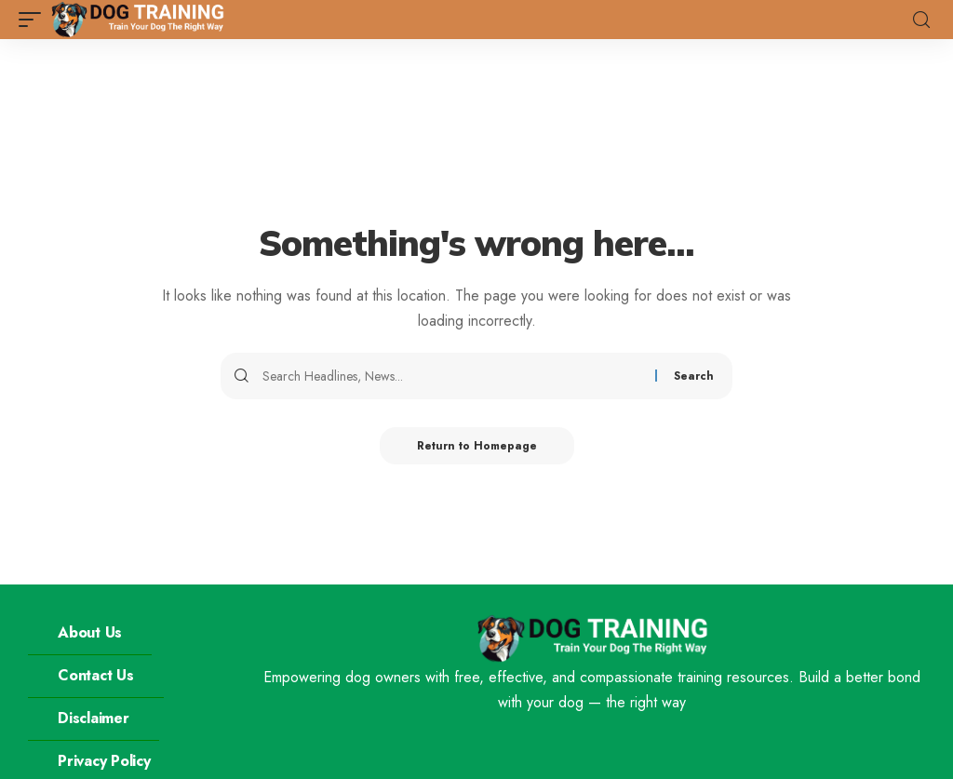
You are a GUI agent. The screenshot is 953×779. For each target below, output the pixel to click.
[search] (921, 20)
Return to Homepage (477, 445)
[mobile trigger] (34, 19)
